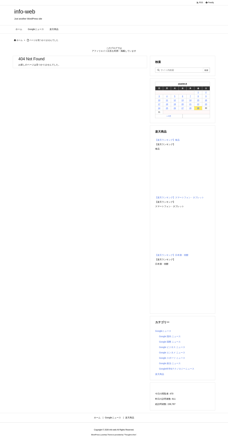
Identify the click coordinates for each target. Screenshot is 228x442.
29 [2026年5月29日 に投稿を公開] (198, 108)
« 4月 (169, 116)
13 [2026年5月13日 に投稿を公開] (182, 100)
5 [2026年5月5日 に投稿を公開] (174, 96)
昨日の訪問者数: (163, 399)
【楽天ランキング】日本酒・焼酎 (171, 255)
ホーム (19, 40)
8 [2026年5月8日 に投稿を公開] (198, 96)
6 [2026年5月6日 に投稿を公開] (182, 96)
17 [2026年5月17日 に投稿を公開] (159, 104)
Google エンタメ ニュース (172, 352)
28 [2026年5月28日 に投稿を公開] (190, 108)
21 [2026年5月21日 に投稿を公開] (190, 104)
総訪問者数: (161, 404)
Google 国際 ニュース (170, 342)
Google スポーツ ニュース (172, 358)
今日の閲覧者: (162, 393)
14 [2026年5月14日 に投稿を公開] (190, 100)
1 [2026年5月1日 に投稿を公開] (198, 92)
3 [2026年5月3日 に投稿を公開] (159, 96)
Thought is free (130, 435)
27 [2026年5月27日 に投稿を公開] (182, 108)
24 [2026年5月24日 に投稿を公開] (159, 108)
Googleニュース (163, 331)
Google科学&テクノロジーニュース (176, 368)
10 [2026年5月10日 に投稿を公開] (159, 100)
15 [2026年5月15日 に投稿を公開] (198, 100)
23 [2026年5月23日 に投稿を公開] (206, 104)
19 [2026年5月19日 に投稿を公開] (175, 104)
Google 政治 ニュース (170, 363)
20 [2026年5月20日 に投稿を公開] (182, 104)
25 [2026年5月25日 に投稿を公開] (167, 108)
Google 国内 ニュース (170, 336)
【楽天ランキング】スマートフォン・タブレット (179, 197)
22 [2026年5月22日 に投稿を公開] (198, 104)
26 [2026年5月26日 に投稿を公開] (175, 108)
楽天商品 (159, 374)
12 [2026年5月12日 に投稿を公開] (175, 100)
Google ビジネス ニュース (172, 347)
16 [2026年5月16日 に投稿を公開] (206, 100)
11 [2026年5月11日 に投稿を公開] (167, 100)
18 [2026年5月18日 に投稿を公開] (167, 104)
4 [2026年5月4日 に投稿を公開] (167, 96)
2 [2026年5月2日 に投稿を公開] (206, 92)
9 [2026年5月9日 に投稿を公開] (206, 96)
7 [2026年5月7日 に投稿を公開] (190, 96)
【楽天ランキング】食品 (167, 140)
